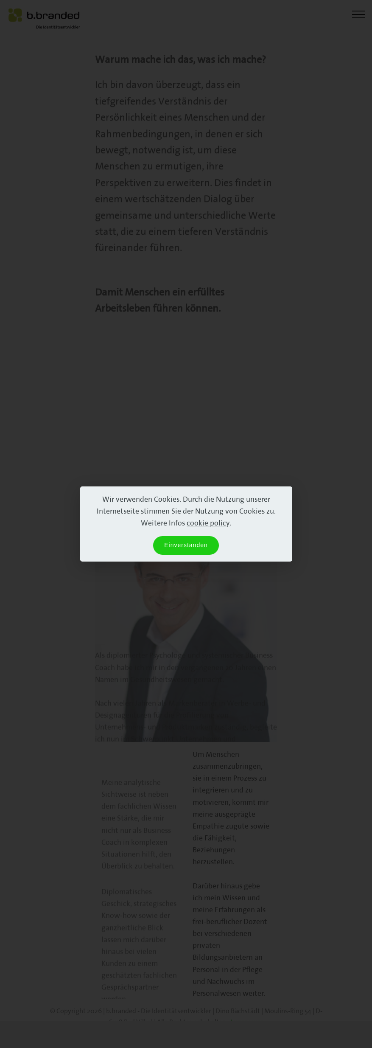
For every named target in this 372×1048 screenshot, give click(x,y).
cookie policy (208, 523)
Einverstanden (186, 545)
